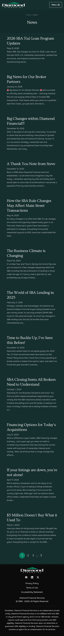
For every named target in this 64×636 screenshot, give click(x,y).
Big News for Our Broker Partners (26, 79)
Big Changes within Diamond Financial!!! (31, 121)
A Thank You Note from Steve (31, 164)
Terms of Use (32, 587)
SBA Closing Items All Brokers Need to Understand (31, 382)
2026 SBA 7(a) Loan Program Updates (30, 40)
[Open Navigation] (55, 5)
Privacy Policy (32, 583)
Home (28, 15)
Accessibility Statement (32, 592)
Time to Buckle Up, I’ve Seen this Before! (30, 340)
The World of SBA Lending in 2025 (30, 295)
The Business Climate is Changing (26, 253)
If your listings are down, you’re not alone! (32, 472)
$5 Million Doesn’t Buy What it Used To (32, 517)
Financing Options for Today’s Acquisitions (31, 427)
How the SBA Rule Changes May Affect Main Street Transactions (29, 206)
